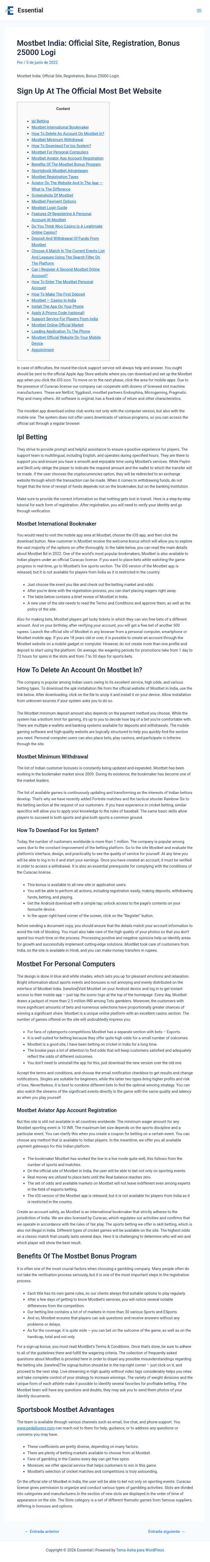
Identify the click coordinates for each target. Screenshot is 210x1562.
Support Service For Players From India (64, 319)
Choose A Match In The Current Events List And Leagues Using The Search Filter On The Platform (67, 257)
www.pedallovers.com (36, 1428)
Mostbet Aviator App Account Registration (67, 158)
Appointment (42, 349)
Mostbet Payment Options (53, 201)
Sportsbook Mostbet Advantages (59, 170)
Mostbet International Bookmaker (60, 127)
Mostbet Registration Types (55, 176)
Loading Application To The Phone (60, 331)
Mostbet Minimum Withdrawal (57, 139)
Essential (30, 10)
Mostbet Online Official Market (57, 325)
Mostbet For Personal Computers (59, 152)
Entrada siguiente (166, 1532)
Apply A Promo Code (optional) (57, 312)
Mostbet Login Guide (49, 207)
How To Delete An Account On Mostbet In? (67, 133)
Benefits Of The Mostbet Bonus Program (66, 164)
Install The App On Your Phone (57, 306)
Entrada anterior (42, 1532)
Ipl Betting (40, 121)
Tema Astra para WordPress (140, 1550)
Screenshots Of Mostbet (52, 195)
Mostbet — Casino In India (53, 300)
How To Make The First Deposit (58, 294)
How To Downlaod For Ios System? (61, 145)
